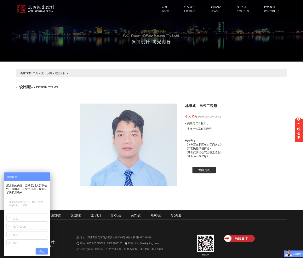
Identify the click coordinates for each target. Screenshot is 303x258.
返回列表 (204, 170)
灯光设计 (189, 7)
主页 (35, 73)
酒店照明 (56, 215)
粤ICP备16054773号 (151, 249)
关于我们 (136, 215)
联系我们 (269, 7)
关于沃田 (242, 7)
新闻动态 (216, 7)
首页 (164, 7)
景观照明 (76, 215)
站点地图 (176, 215)
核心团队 (60, 73)
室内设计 (96, 215)
